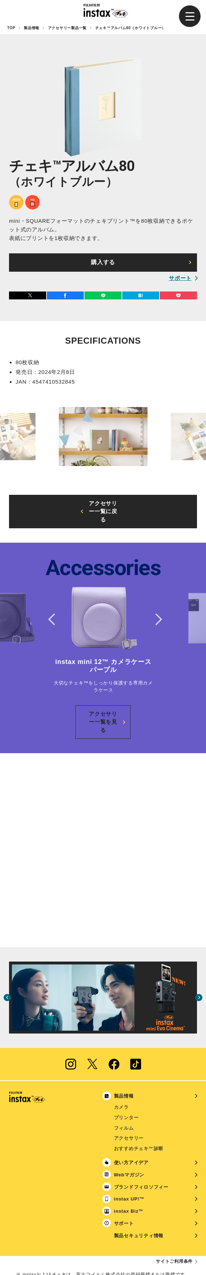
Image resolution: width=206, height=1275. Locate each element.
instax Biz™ (129, 1178)
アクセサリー (129, 1105)
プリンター (126, 1085)
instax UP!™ (129, 1166)
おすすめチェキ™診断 (139, 1116)
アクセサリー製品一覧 (67, 28)
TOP (11, 28)
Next (185, 436)
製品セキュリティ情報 (139, 1203)
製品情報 (31, 28)
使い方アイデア (131, 1130)
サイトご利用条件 (174, 1228)
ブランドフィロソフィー (141, 1154)
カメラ (121, 1074)
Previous (20, 436)
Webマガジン (129, 1142)
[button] (190, 16)
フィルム (124, 1095)
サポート (180, 278)
